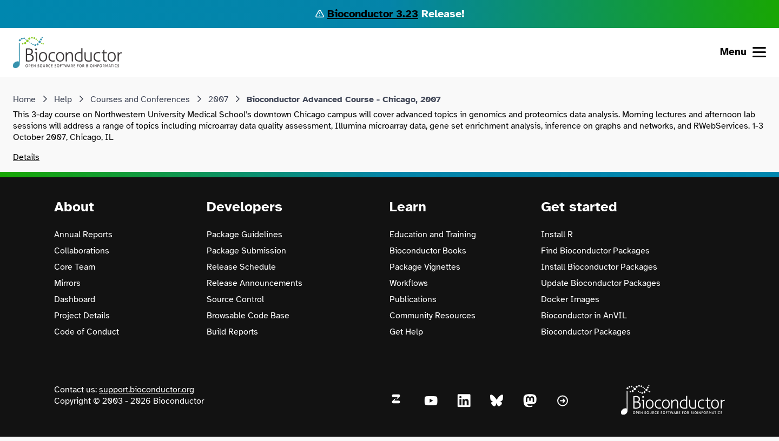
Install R (557, 234)
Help (63, 99)
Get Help (406, 331)
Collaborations (81, 250)
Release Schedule (241, 267)
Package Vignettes (425, 267)
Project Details (82, 315)
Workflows (409, 283)
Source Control (235, 299)
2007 (218, 99)
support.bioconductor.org (146, 389)
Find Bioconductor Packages (595, 250)
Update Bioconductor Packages (601, 283)
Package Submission (246, 250)
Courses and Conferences (140, 99)
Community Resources (433, 315)
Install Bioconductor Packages (599, 267)
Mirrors (67, 283)
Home (24, 99)
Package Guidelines (244, 234)
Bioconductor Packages (586, 331)
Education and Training (433, 234)
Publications (413, 299)
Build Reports (232, 331)
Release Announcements (254, 283)
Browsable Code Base (248, 315)
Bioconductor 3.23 (372, 14)
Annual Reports (83, 234)
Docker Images (570, 299)
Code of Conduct (86, 331)
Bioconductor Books (428, 250)
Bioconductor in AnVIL (584, 315)
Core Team (74, 267)
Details (26, 157)
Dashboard (74, 299)
